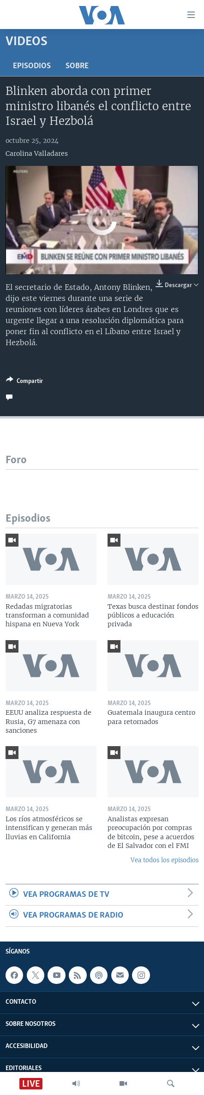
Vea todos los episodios (164, 860)
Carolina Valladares (37, 153)
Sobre (77, 66)
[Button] (24, 382)
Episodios (32, 66)
